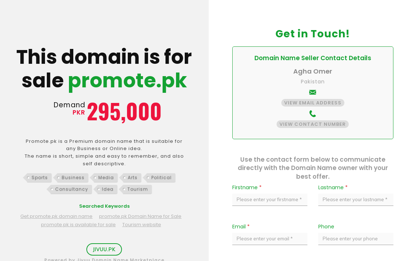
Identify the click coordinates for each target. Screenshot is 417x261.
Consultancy (71, 189)
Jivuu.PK (104, 249)
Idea (108, 189)
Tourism (137, 189)
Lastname (333, 187)
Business (73, 177)
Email (241, 226)
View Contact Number (312, 124)
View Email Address (313, 102)
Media (106, 177)
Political (161, 177)
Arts (133, 177)
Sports (40, 177)
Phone (326, 226)
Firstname (247, 187)
